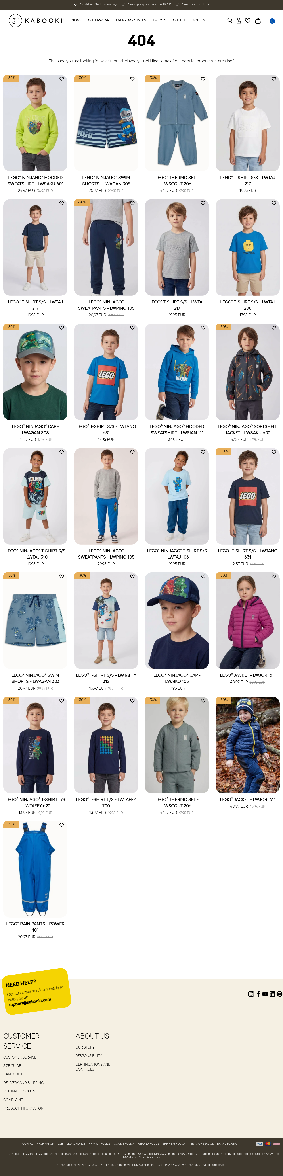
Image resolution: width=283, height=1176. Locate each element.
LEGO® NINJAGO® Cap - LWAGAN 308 (35, 433)
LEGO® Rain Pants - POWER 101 (35, 931)
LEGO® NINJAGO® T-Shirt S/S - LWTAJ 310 (35, 558)
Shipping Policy (174, 1143)
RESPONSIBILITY (89, 1056)
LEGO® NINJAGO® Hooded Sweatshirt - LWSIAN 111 (177, 433)
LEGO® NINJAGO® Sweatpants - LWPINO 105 (106, 309)
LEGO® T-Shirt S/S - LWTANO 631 (106, 433)
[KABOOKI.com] (36, 20)
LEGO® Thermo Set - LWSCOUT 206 (177, 185)
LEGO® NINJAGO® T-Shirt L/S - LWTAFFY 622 (35, 806)
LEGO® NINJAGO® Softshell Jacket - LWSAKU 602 (247, 433)
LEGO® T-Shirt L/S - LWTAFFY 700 (106, 806)
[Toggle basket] (258, 20)
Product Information (23, 1108)
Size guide (12, 1066)
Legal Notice (76, 1143)
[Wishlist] (247, 21)
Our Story (85, 1047)
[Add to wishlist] (61, 79)
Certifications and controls (93, 1067)
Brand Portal (227, 1143)
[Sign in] (239, 21)
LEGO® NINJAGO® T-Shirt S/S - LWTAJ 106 (177, 558)
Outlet (179, 20)
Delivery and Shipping (23, 1083)
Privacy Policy (99, 1143)
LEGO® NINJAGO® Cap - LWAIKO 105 (177, 682)
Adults (198, 20)
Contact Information (38, 1143)
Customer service (19, 1057)
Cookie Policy (124, 1143)
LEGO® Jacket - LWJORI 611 (247, 679)
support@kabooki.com (29, 1002)
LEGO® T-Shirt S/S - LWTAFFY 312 (106, 682)
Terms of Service (201, 1143)
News (76, 20)
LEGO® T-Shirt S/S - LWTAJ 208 (247, 309)
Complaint (13, 1100)
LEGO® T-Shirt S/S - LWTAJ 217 (247, 185)
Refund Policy (148, 1143)
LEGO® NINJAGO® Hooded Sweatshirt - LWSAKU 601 (35, 185)
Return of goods (19, 1091)
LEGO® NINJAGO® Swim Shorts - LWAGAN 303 (35, 682)
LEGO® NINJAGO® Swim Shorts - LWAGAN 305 (106, 185)
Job (60, 1143)
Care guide (13, 1074)
